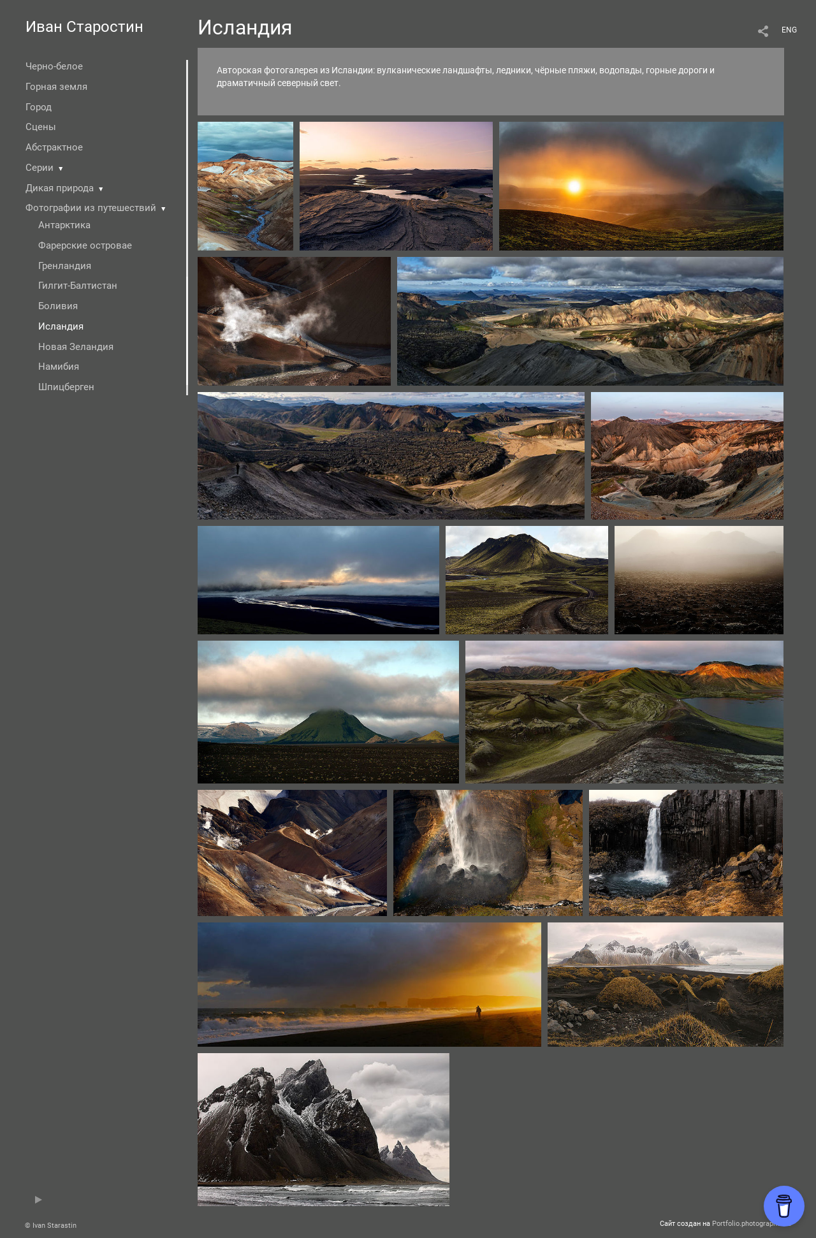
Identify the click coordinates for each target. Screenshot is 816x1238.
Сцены (41, 127)
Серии (40, 167)
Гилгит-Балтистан (77, 285)
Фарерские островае (85, 245)
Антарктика (64, 225)
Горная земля (56, 86)
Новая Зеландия (75, 347)
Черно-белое (54, 66)
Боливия (58, 306)
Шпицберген (66, 387)
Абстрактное (54, 147)
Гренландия (64, 266)
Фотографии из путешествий (91, 208)
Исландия (61, 326)
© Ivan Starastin (50, 1225)
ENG (789, 29)
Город (39, 107)
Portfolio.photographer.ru (751, 1224)
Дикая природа (60, 188)
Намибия (58, 366)
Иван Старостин (84, 27)
